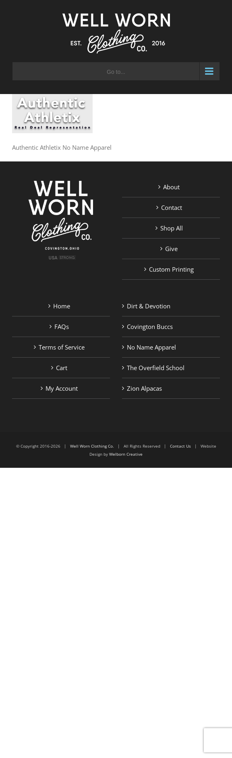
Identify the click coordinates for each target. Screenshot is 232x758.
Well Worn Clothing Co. (92, 446)
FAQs (61, 326)
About (171, 187)
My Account (62, 388)
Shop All (171, 228)
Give (171, 249)
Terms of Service (62, 347)
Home (61, 306)
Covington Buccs (150, 326)
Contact (171, 207)
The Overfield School (155, 368)
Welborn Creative (126, 454)
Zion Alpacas (144, 388)
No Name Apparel (151, 347)
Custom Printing (171, 269)
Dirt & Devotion (148, 306)
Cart (61, 368)
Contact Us (180, 446)
